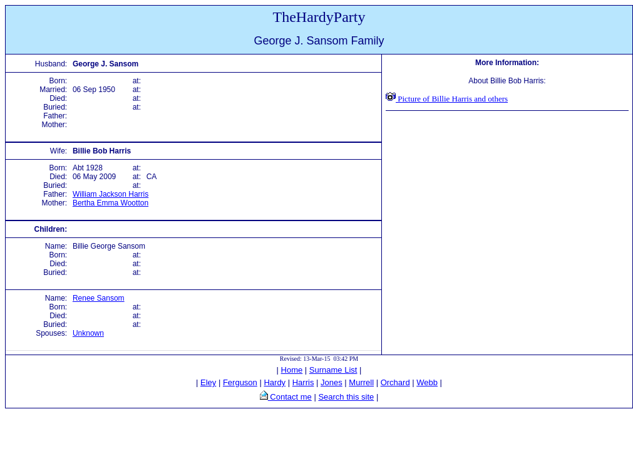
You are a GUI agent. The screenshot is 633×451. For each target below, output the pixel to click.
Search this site (346, 397)
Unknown (88, 333)
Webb (427, 382)
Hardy (275, 382)
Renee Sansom (99, 298)
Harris (303, 382)
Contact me (290, 397)
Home (292, 370)
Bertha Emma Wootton (110, 203)
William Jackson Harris (110, 194)
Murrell (361, 382)
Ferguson (240, 382)
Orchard (395, 382)
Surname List (333, 370)
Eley (208, 382)
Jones (331, 382)
